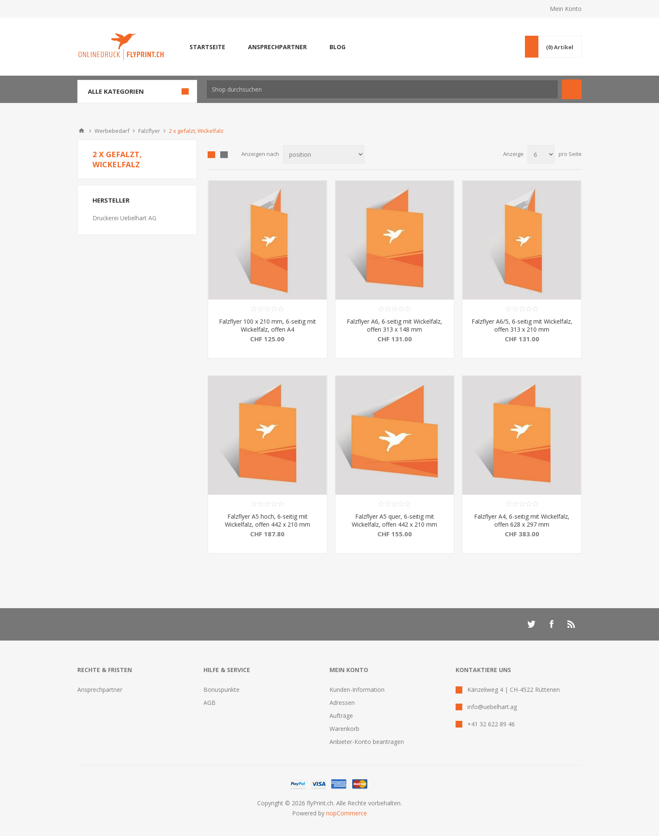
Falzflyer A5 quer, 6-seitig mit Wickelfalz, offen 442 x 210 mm (394, 520)
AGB (209, 703)
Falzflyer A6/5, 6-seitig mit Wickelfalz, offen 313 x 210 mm (522, 325)
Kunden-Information (357, 690)
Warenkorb (344, 729)
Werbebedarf (112, 130)
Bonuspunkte (221, 690)
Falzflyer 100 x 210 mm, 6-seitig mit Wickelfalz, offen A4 (267, 325)
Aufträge (341, 716)
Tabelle (211, 154)
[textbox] (382, 89)
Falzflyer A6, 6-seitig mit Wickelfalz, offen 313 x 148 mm (394, 325)
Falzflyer (149, 130)
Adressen (342, 703)
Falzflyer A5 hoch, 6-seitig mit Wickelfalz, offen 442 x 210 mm (267, 520)
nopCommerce (346, 813)
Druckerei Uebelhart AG (124, 218)
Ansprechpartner (99, 690)
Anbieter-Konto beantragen (367, 742)
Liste (224, 154)
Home (81, 130)
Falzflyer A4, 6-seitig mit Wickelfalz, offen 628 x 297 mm (521, 520)
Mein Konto (566, 9)
